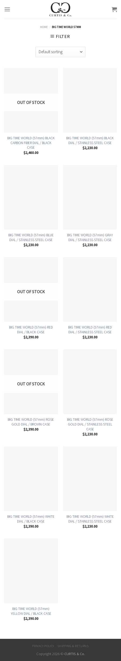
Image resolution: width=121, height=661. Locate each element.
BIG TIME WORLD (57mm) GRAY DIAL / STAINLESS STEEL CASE (90, 237)
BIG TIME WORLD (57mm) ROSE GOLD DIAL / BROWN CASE (31, 422)
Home (44, 27)
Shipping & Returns (72, 646)
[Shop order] (60, 52)
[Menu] (7, 9)
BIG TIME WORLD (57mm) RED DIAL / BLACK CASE (31, 329)
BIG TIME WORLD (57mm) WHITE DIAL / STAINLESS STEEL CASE (90, 519)
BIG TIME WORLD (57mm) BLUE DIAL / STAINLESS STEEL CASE (31, 237)
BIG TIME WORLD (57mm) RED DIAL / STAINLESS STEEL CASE (90, 329)
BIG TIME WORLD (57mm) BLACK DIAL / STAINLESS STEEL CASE (90, 140)
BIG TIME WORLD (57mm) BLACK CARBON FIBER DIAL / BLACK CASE (31, 143)
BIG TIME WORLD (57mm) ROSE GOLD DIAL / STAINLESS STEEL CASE (90, 424)
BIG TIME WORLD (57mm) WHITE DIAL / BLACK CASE (30, 519)
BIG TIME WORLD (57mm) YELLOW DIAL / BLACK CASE (31, 611)
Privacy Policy (43, 646)
